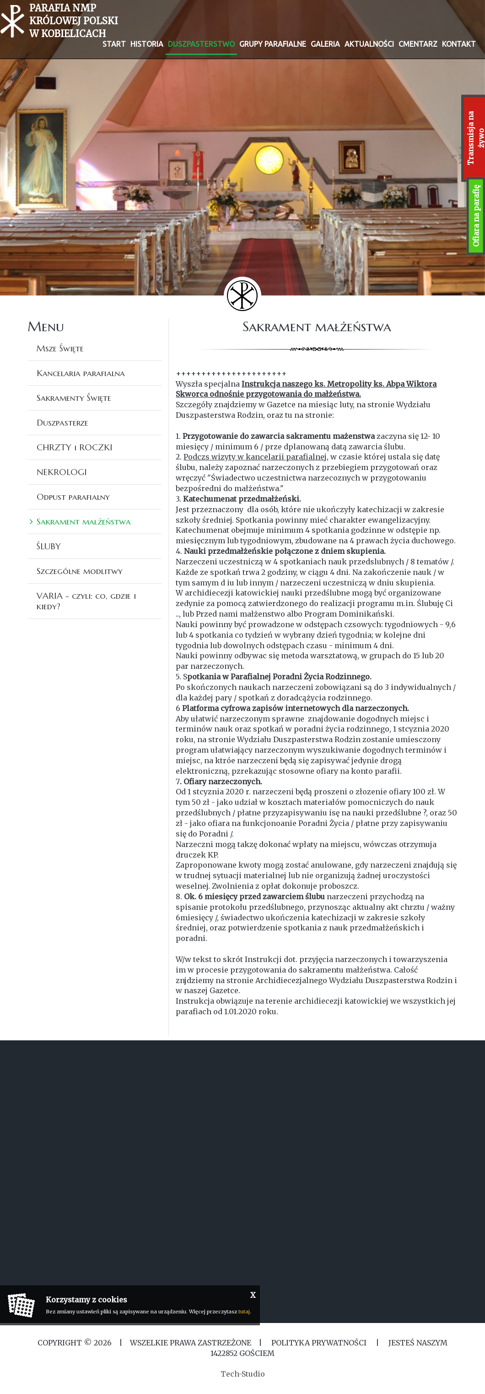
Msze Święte (60, 348)
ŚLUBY (49, 546)
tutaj (244, 1311)
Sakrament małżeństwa (84, 521)
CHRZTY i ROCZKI (75, 447)
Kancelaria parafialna (81, 372)
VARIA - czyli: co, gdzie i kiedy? (86, 601)
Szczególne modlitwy (80, 570)
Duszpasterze (62, 422)
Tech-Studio (243, 1373)
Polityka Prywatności (318, 1342)
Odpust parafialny (73, 496)
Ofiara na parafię (475, 216)
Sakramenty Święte (74, 397)
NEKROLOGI (62, 471)
